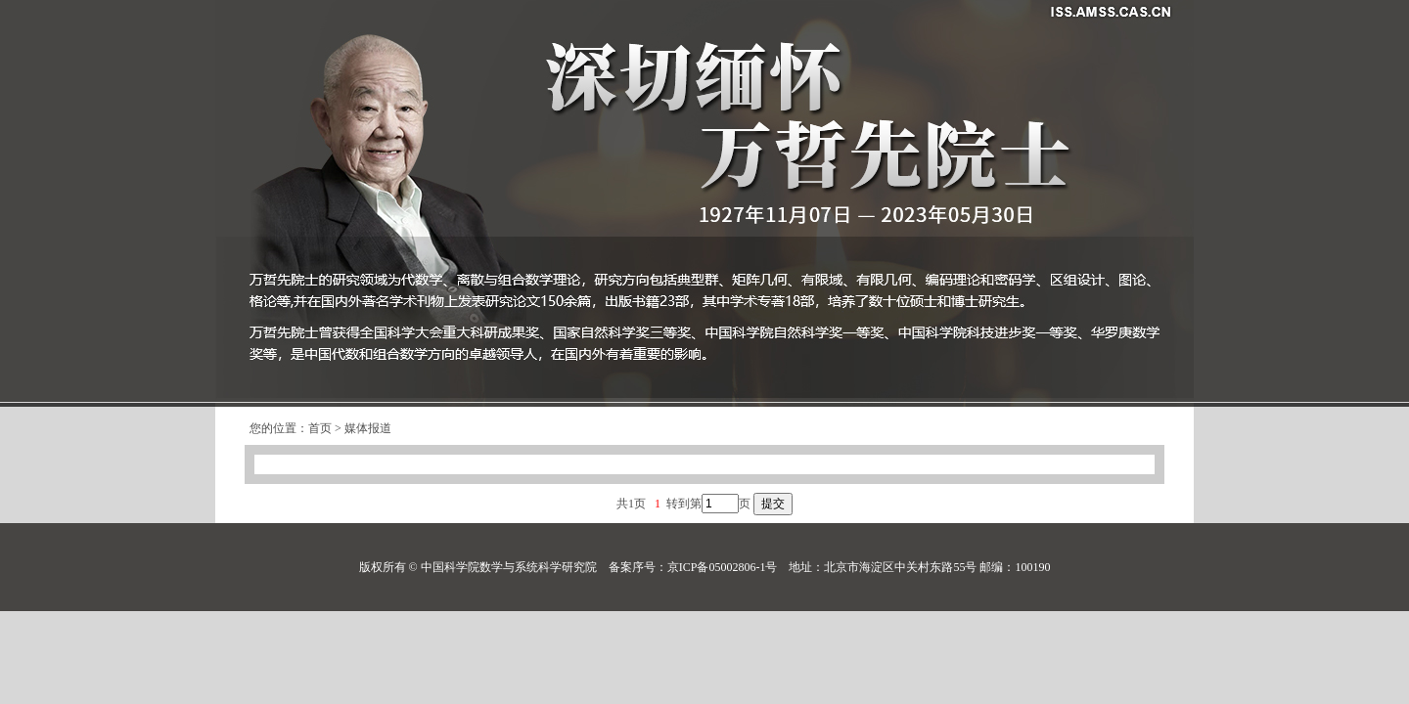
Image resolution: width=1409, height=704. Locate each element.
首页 (320, 428)
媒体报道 (367, 428)
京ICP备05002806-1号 (722, 567)
